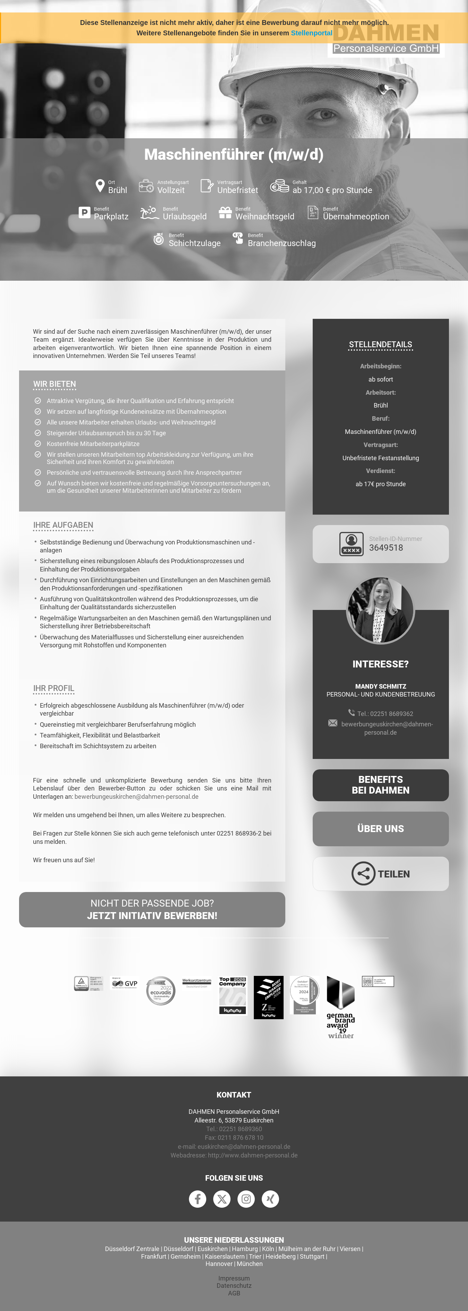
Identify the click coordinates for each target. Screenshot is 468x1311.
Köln (268, 1248)
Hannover (219, 1263)
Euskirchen (213, 1248)
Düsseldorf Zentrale (132, 1248)
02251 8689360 (240, 1129)
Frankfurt (153, 1256)
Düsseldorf (178, 1248)
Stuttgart (312, 1256)
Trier (255, 1256)
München (250, 1263)
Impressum (234, 1278)
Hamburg (245, 1248)
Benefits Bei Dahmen (381, 785)
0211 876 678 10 (240, 1137)
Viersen (350, 1248)
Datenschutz (234, 1285)
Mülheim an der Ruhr (307, 1248)
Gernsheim (186, 1256)
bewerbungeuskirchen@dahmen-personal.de (137, 796)
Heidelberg (281, 1256)
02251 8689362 (391, 713)
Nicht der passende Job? (152, 910)
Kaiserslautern (225, 1256)
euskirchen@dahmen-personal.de (244, 1146)
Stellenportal (312, 33)
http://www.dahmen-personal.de (253, 1155)
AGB (234, 1293)
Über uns (380, 828)
